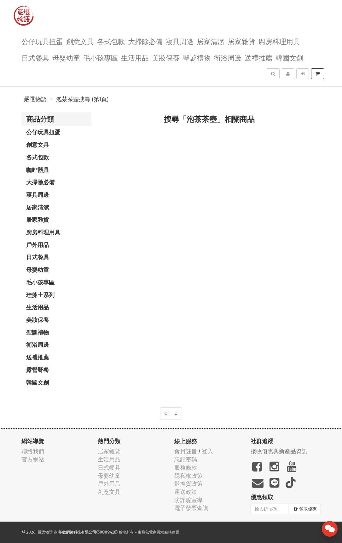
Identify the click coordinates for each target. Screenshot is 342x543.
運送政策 (185, 491)
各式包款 (111, 41)
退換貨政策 (188, 483)
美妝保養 (166, 57)
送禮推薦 (258, 57)
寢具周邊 (180, 41)
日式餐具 (35, 57)
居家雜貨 (241, 41)
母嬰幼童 (66, 57)
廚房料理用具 (279, 41)
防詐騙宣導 (188, 500)
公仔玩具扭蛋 (42, 41)
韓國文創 (289, 57)
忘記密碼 (185, 459)
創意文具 (80, 41)
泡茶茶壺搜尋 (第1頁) (82, 99)
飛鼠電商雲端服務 (157, 532)
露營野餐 (37, 369)
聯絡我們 (32, 451)
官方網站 (32, 459)
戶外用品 (37, 244)
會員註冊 (185, 451)
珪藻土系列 (40, 294)
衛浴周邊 (227, 57)
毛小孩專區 (100, 57)
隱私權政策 (188, 475)
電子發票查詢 (191, 508)
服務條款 (185, 467)
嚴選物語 (35, 99)
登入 (207, 451)
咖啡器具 (37, 169)
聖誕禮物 (197, 57)
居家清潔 (210, 41)
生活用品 (135, 57)
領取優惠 (305, 509)
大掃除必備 (145, 41)
